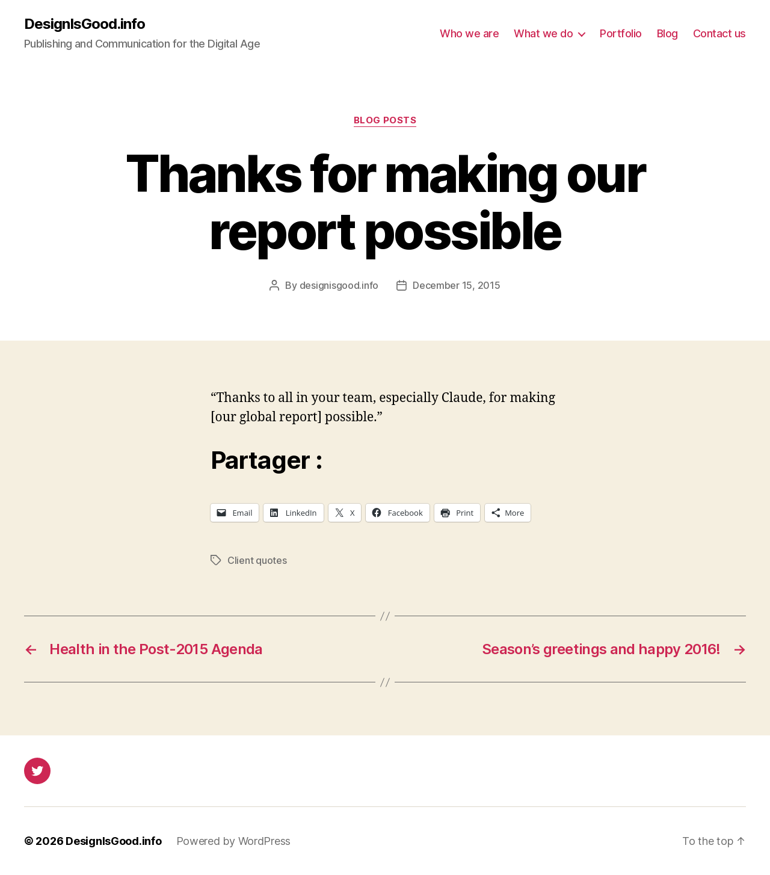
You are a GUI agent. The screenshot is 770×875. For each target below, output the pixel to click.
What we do (543, 33)
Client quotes (257, 560)
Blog (667, 33)
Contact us (719, 33)
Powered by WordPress (233, 841)
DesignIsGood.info (84, 24)
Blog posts (385, 120)
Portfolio (621, 33)
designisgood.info (339, 285)
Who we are (469, 33)
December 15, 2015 (456, 285)
